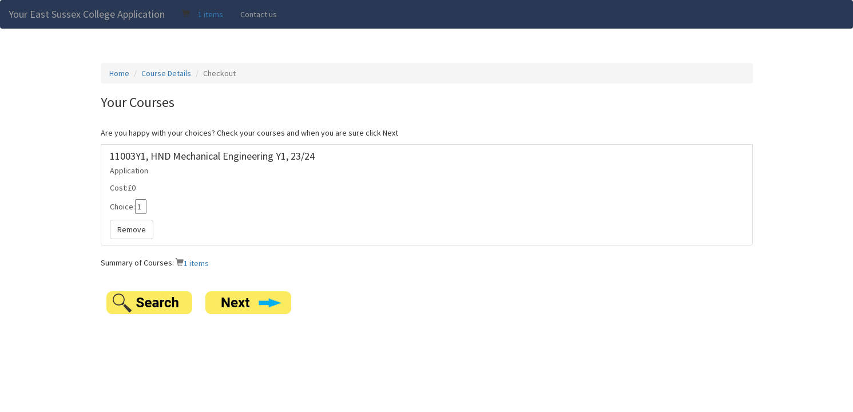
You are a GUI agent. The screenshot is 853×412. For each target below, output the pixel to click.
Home (119, 73)
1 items (210, 14)
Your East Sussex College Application (87, 14)
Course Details (166, 73)
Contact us (258, 14)
